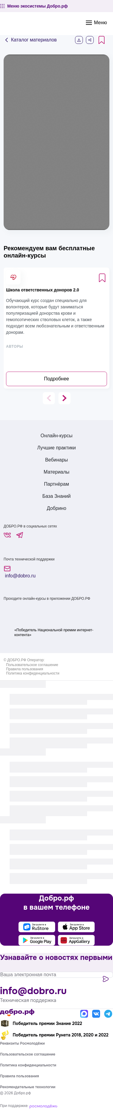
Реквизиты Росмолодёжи (22, 1043)
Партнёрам (56, 484)
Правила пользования (24, 669)
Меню (96, 22)
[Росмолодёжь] (43, 1105)
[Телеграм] (108, 1014)
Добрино (56, 508)
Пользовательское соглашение (32, 665)
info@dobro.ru (20, 571)
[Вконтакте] (96, 1014)
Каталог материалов (30, 40)
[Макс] (84, 1014)
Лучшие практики (56, 447)
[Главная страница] (17, 1012)
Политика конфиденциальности (32, 673)
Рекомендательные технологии (27, 1087)
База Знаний (56, 496)
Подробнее (56, 378)
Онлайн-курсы (56, 435)
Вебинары (56, 459)
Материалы (57, 472)
